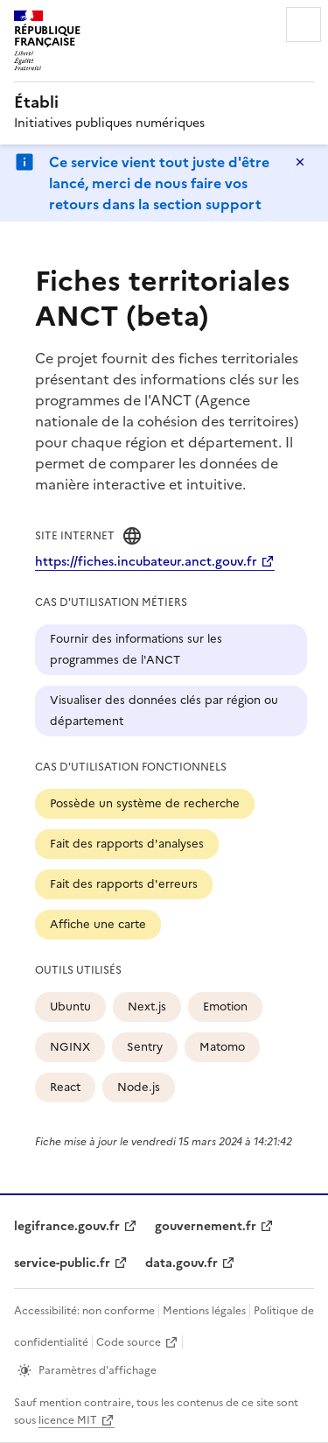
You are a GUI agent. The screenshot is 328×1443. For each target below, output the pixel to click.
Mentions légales (204, 1311)
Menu (303, 24)
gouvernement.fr (205, 1226)
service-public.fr (62, 1263)
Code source (128, 1342)
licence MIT (67, 1420)
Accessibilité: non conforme (84, 1311)
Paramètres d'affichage (97, 1370)
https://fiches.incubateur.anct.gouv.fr (146, 562)
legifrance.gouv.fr (67, 1226)
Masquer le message (300, 162)
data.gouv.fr (181, 1263)
